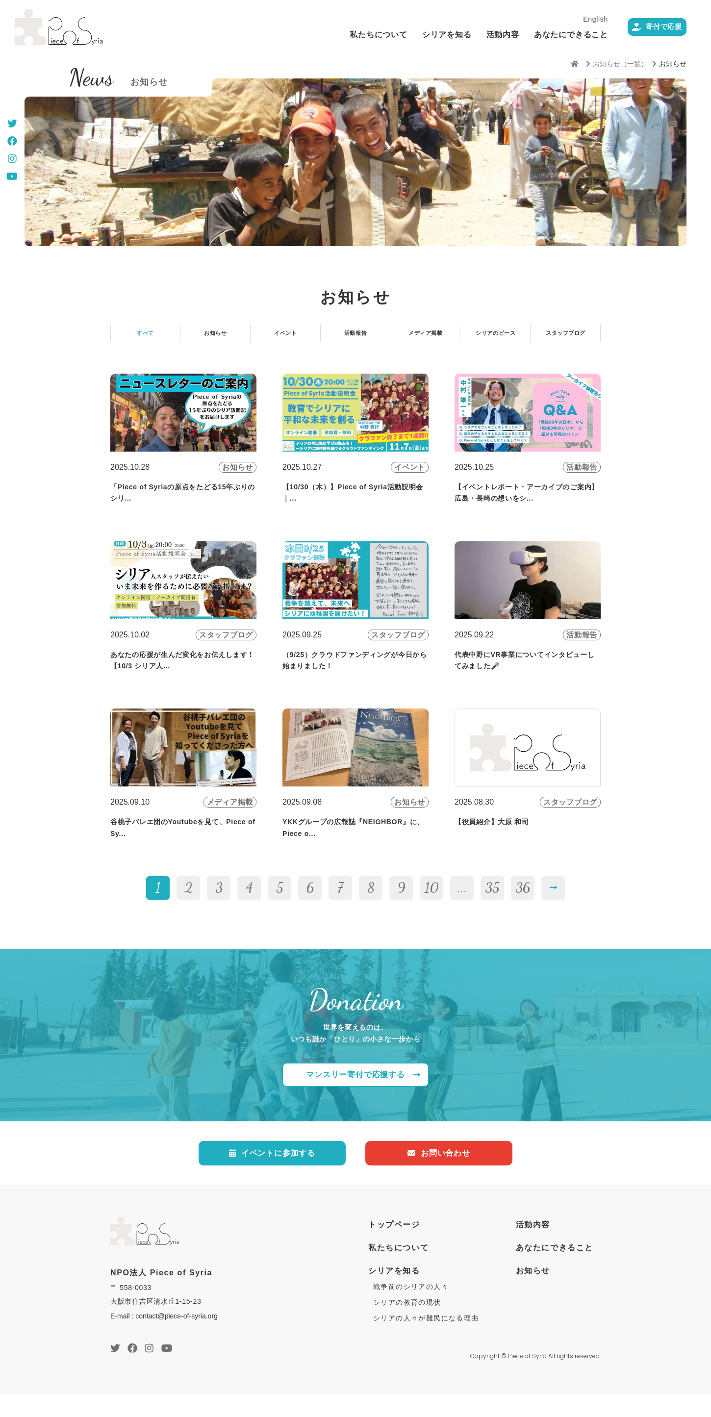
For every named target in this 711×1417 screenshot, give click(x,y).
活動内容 (481, 34)
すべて (145, 336)
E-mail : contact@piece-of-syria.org (164, 1339)
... (462, 904)
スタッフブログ (566, 336)
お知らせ (215, 336)
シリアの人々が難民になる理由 (426, 1341)
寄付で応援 (646, 27)
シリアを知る (425, 34)
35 (492, 904)
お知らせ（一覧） (620, 64)
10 (432, 904)
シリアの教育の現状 (407, 1325)
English (573, 19)
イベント (285, 336)
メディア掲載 (425, 336)
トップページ (394, 1247)
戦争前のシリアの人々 (411, 1310)
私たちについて (357, 34)
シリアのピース (496, 336)
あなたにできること (549, 34)
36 (522, 904)
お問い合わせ (438, 1174)
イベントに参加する (272, 1174)
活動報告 (355, 336)
